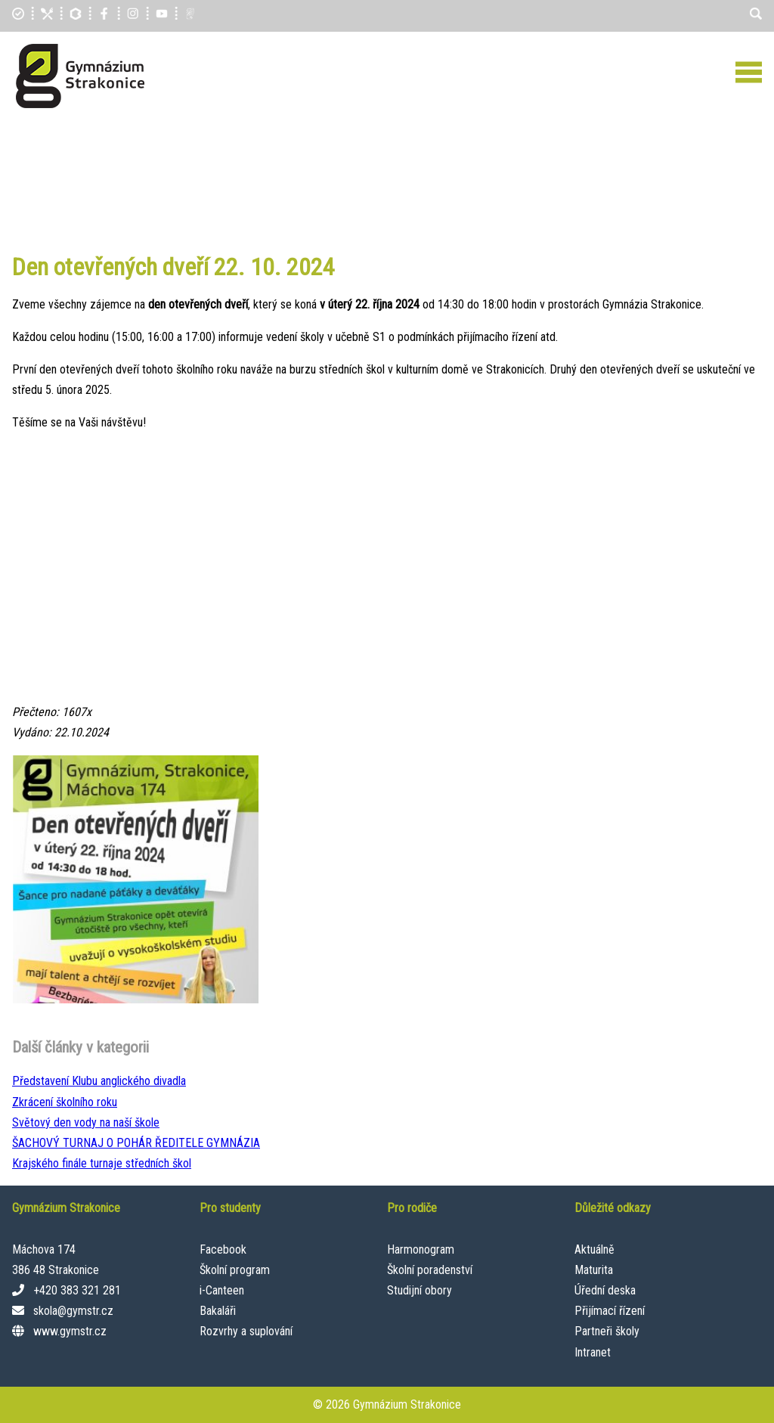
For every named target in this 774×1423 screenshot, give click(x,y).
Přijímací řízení (609, 1311)
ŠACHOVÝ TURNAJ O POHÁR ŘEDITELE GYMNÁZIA (136, 1143)
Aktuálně (594, 1249)
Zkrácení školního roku (64, 1102)
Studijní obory (419, 1290)
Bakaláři (218, 1311)
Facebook (223, 1249)
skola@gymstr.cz (73, 1311)
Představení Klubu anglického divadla (99, 1081)
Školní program (235, 1270)
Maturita (593, 1270)
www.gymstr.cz (70, 1331)
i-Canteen (222, 1290)
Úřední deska (605, 1290)
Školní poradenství (429, 1270)
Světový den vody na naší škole (85, 1122)
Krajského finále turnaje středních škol (101, 1163)
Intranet (592, 1352)
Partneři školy (606, 1331)
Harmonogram (420, 1249)
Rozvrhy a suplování (246, 1331)
